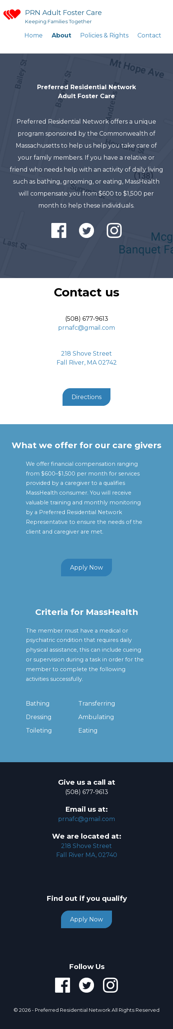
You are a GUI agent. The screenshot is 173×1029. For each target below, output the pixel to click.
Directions (86, 397)
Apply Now (86, 567)
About (61, 35)
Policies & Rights (104, 35)
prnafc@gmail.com (86, 327)
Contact (149, 35)
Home (33, 35)
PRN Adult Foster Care (63, 12)
